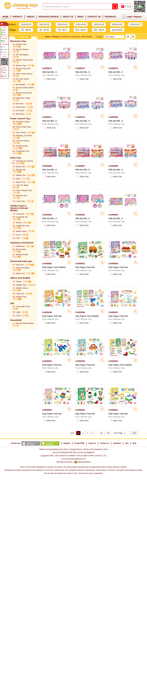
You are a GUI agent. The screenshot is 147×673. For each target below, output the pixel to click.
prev (72, 433)
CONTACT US (94, 16)
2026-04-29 (99, 24)
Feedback (117, 443)
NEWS (80, 16)
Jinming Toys (21, 6)
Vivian (4, 34)
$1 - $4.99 (44, 30)
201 (101, 433)
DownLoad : (35, 443)
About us (92, 443)
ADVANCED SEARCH (48, 16)
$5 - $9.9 (62, 30)
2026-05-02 (44, 24)
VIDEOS (30, 16)
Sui (4, 41)
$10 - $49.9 (81, 30)
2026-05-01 (62, 24)
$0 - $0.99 (26, 30)
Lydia (4, 30)
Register (138, 16)
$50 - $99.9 (99, 30)
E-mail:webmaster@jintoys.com (73, 459)
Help (134, 443)
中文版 (128, 6)
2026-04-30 (81, 24)
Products (55, 37)
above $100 (117, 30)
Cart (126, 443)
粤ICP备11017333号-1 (65, 462)
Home (47, 37)
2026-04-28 (117, 24)
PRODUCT (18, 16)
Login (129, 16)
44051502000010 (82, 462)
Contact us (104, 443)
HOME (5, 16)
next (108, 433)
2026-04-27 (135, 24)
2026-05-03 (26, 24)
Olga (4, 32)
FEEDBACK (110, 16)
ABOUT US (68, 16)
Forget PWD (79, 443)
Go (134, 433)
